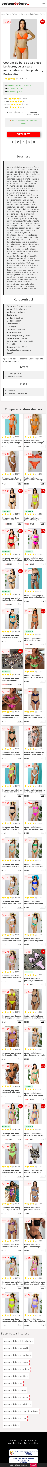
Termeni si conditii (18, 1440)
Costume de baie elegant (15, 1390)
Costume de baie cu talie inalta (17, 1404)
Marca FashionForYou (9, 14)
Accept (33, 1465)
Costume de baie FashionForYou (33, 14)
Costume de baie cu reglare (16, 1362)
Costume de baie (11, 1425)
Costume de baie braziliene (16, 1376)
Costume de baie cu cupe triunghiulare (21, 1411)
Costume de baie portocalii (16, 1348)
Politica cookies (31, 1443)
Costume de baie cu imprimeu (17, 1355)
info (19, 446)
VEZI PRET (23, 134)
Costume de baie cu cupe (15, 1418)
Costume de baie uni (13, 1383)
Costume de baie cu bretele (16, 1397)
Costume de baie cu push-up (16, 1369)
